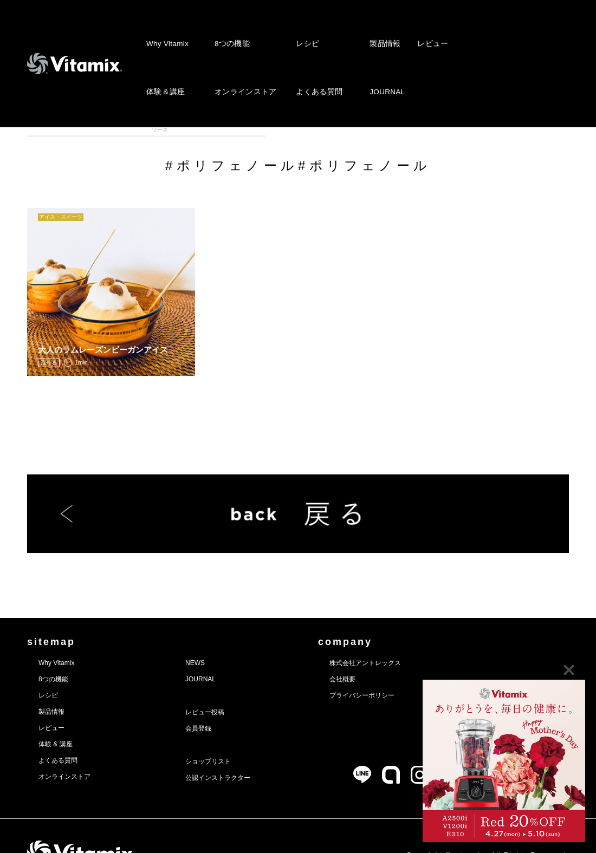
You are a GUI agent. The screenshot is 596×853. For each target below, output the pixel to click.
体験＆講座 (164, 52)
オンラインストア (241, 52)
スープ (264, 129)
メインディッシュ (400, 129)
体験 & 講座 (61, 716)
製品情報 (375, 30)
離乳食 (467, 129)
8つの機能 (229, 30)
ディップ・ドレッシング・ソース (332, 129)
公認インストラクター (242, 749)
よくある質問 (312, 52)
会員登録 (217, 700)
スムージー (128, 129)
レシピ (301, 30)
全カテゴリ (61, 129)
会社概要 (380, 651)
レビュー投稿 (225, 684)
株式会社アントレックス (410, 634)
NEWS (213, 634)
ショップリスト (230, 733)
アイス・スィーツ (197, 129)
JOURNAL (378, 52)
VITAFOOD (535, 129)
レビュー (421, 30)
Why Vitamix (166, 30)
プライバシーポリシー (406, 667)
